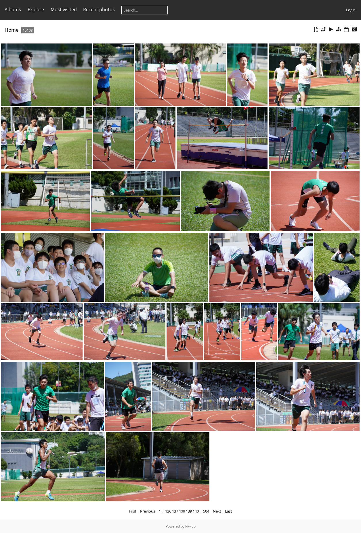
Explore (36, 9)
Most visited (64, 9)
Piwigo (190, 526)
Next (217, 511)
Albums (13, 9)
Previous (147, 511)
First (132, 511)
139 (189, 511)
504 (206, 511)
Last (228, 511)
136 (168, 511)
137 (175, 511)
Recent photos (99, 9)
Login (351, 9)
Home (12, 29)
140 (196, 511)
